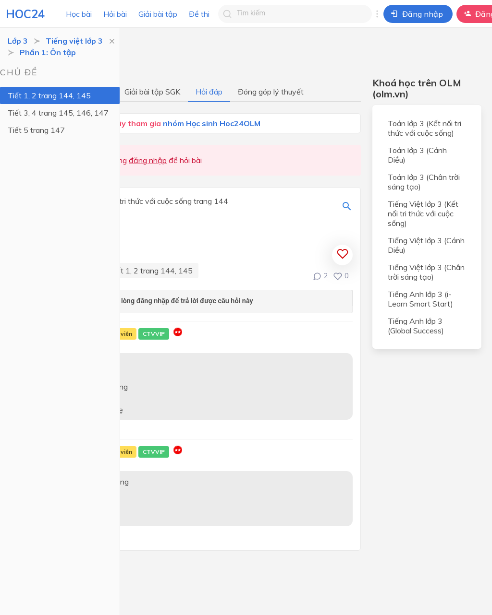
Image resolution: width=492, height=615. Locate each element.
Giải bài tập (157, 14)
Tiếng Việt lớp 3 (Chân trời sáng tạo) (426, 272)
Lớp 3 (18, 41)
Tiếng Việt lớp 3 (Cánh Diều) (426, 245)
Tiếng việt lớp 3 (74, 41)
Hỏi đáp (209, 91)
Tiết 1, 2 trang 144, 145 (49, 95)
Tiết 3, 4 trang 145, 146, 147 (58, 113)
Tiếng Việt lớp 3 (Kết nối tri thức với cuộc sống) (423, 213)
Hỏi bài (115, 14)
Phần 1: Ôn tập (48, 52)
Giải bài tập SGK (152, 91)
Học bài (79, 14)
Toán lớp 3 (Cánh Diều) (417, 155)
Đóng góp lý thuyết (271, 91)
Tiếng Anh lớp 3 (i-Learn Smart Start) (420, 298)
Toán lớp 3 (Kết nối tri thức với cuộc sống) (424, 128)
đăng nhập (148, 160)
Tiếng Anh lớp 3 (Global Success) (416, 325)
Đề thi (199, 14)
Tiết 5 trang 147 (36, 130)
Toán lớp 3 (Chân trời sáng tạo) (424, 181)
